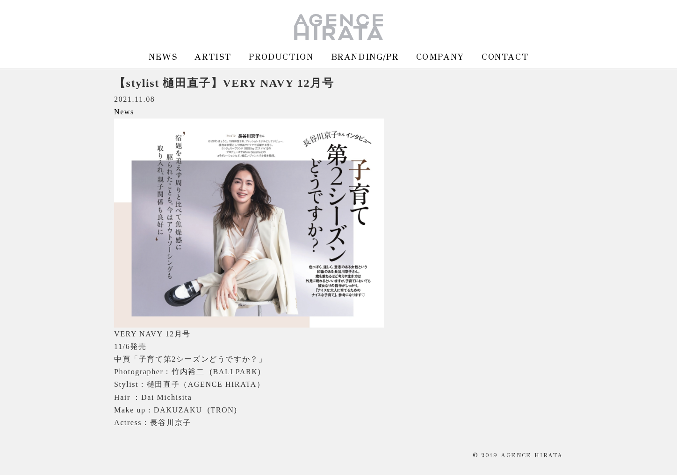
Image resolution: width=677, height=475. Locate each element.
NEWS (163, 56)
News (124, 112)
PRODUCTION (281, 56)
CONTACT (505, 56)
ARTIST (212, 56)
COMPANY (440, 56)
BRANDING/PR (365, 56)
